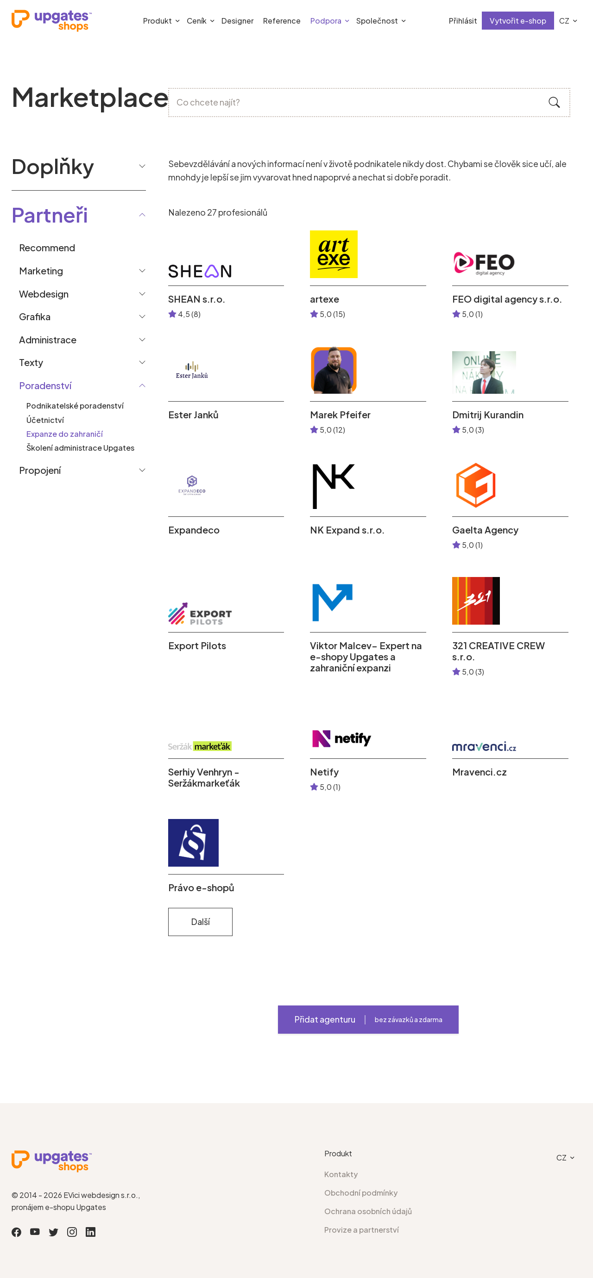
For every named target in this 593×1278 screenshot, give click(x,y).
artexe (324, 298)
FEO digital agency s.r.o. (507, 298)
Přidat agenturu (368, 1019)
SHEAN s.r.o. (197, 298)
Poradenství (45, 385)
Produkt (157, 20)
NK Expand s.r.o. (347, 529)
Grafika (34, 316)
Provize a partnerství (361, 1230)
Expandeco (194, 529)
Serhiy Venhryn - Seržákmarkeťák (204, 777)
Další (200, 921)
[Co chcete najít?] (369, 102)
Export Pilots (197, 645)
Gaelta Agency (485, 529)
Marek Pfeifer (340, 414)
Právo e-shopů (201, 887)
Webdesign (44, 293)
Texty (31, 362)
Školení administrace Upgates (80, 448)
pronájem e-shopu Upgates (59, 1207)
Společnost (377, 20)
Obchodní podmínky (361, 1192)
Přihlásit (463, 20)
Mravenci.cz (479, 771)
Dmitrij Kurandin (488, 414)
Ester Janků (193, 414)
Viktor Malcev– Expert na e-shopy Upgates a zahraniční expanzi (366, 656)
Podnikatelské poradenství (75, 405)
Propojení (40, 470)
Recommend (47, 247)
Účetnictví (45, 420)
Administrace (47, 339)
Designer (237, 20)
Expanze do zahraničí (64, 434)
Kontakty (341, 1174)
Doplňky (79, 166)
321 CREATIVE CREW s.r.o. (498, 651)
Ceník (197, 20)
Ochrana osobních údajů (368, 1211)
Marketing (41, 270)
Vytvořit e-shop (518, 20)
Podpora (325, 20)
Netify (324, 771)
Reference (282, 20)
